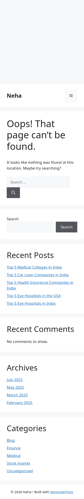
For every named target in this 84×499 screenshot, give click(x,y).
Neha (14, 95)
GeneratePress (61, 492)
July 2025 (15, 379)
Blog (11, 440)
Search (13, 218)
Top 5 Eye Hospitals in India (31, 303)
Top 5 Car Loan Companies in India (38, 274)
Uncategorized (20, 470)
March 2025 (17, 394)
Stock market (18, 463)
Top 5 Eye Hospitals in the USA (34, 295)
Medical (14, 455)
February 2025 (19, 402)
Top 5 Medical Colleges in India (34, 267)
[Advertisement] (42, 42)
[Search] (13, 192)
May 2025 (15, 387)
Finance (14, 447)
